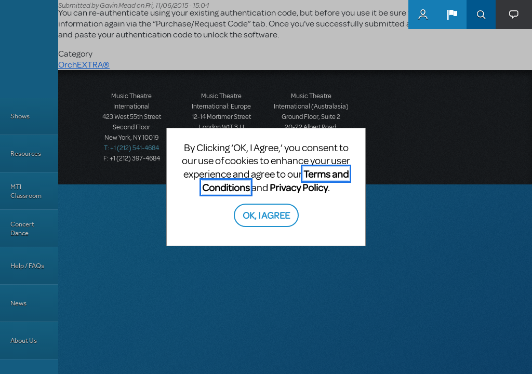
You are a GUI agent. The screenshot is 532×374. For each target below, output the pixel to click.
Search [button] (481, 14)
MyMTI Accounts (422, 14)
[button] (452, 14)
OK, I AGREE (266, 215)
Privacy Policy (299, 187)
